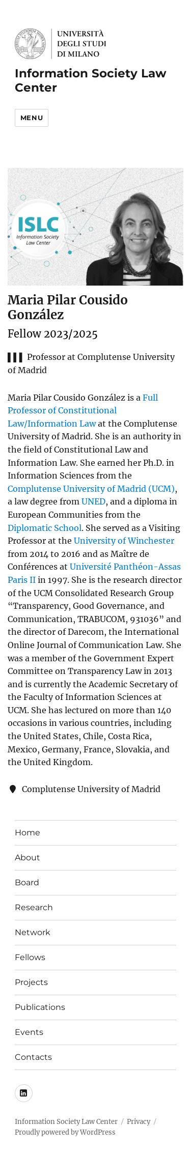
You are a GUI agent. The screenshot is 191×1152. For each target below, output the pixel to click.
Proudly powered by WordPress (65, 1132)
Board (27, 882)
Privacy (138, 1121)
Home (27, 832)
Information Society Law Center (66, 1121)
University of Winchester (124, 541)
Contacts (33, 1057)
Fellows (30, 957)
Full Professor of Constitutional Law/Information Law (83, 410)
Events (29, 1032)
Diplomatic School (44, 528)
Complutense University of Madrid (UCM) (91, 489)
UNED (93, 501)
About (27, 857)
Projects (31, 982)
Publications (40, 1007)
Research (34, 907)
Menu (31, 118)
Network (32, 932)
